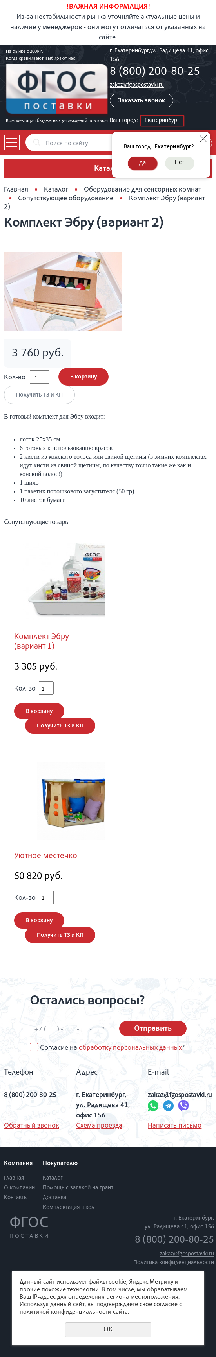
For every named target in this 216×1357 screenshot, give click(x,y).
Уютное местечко (45, 856)
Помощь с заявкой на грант (78, 1188)
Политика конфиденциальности (173, 1263)
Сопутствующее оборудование (65, 198)
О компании (19, 1188)
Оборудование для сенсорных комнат (142, 190)
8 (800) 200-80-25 (155, 72)
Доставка (54, 1198)
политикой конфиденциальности (65, 1312)
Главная (16, 190)
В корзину (83, 377)
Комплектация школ (68, 1208)
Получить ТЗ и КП (39, 395)
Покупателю (60, 1164)
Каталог (56, 190)
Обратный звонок (31, 1126)
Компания (18, 1164)
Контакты (16, 1198)
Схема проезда (99, 1126)
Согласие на (112, 1048)
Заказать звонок (141, 101)
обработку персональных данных (130, 1048)
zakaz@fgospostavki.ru (137, 85)
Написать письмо (174, 1126)
